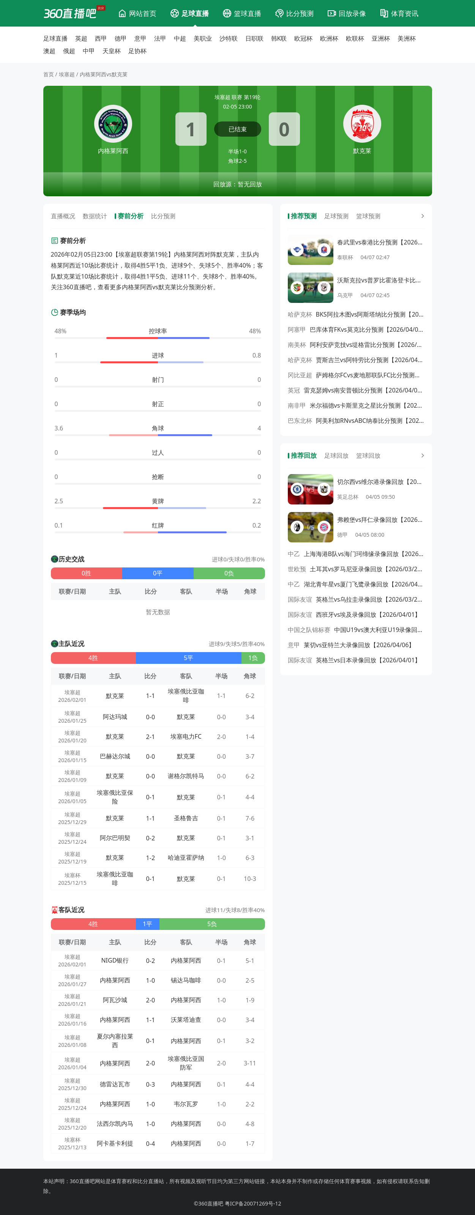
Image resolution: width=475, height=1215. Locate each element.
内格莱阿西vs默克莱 (104, 74)
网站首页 (142, 13)
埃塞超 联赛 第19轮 (237, 97)
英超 (81, 38)
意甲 (140, 38)
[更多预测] (421, 216)
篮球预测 (368, 216)
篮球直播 (247, 13)
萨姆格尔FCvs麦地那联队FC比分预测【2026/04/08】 (370, 375)
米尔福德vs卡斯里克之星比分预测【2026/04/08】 (367, 405)
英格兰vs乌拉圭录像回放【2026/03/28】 (370, 599)
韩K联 (279, 38)
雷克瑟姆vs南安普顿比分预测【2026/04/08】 (364, 390)
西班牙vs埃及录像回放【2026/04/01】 (368, 614)
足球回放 (336, 455)
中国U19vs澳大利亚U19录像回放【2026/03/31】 (379, 630)
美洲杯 (407, 38)
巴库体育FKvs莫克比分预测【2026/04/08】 (367, 329)
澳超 (49, 51)
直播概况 (63, 216)
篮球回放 (368, 455)
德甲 (121, 38)
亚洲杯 (381, 38)
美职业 (203, 38)
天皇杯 (112, 51)
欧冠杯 (303, 38)
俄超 (69, 51)
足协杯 (137, 51)
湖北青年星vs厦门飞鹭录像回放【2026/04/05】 (364, 584)
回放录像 (352, 13)
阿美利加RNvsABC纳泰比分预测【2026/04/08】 (370, 420)
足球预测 (336, 216)
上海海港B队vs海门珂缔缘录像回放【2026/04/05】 (364, 554)
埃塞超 (67, 74)
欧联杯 (355, 38)
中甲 (89, 51)
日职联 (254, 38)
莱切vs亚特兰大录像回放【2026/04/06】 (359, 645)
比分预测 (300, 13)
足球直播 (195, 13)
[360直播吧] (69, 13)
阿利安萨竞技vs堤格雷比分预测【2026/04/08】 (367, 344)
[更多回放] (421, 455)
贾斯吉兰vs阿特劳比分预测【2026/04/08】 (370, 360)
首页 (48, 74)
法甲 (160, 38)
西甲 (101, 38)
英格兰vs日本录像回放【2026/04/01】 (368, 660)
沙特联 (228, 38)
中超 (180, 38)
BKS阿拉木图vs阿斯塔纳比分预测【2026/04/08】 (370, 314)
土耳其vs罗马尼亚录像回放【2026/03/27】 (367, 569)
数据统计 (95, 216)
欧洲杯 (329, 38)
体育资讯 (404, 13)
